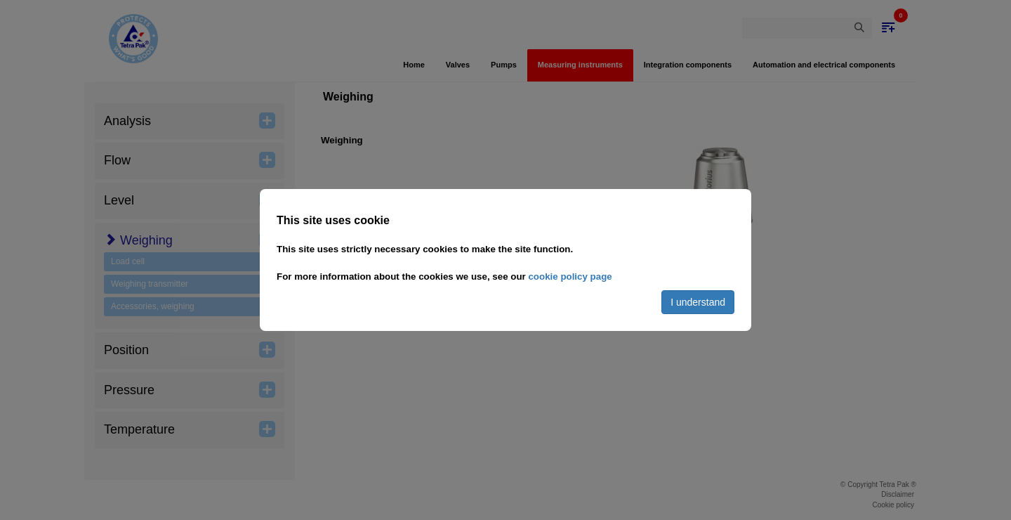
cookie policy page (570, 276)
